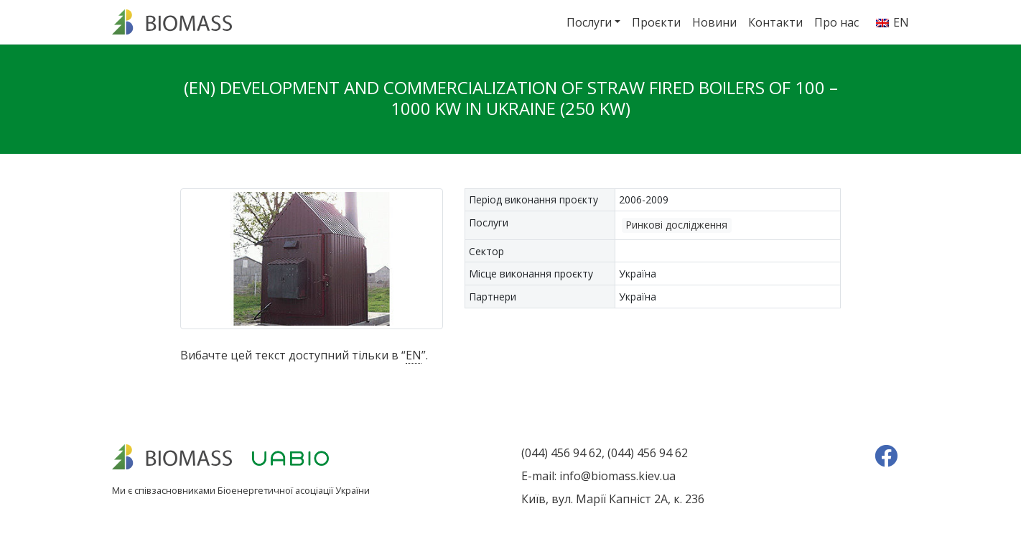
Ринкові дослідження (676, 224)
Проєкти (656, 22)
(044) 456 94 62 (561, 453)
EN (413, 355)
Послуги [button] (589, 22)
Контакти (775, 22)
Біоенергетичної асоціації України (294, 490)
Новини (714, 22)
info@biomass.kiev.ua (617, 476)
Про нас (836, 22)
